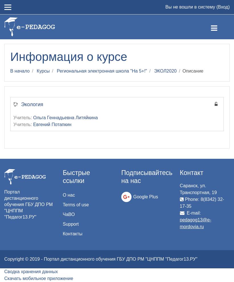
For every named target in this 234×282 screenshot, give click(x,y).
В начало (20, 71)
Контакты (73, 233)
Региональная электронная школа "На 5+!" (102, 71)
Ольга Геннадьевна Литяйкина (65, 117)
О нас (69, 195)
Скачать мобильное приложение (38, 278)
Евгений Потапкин (52, 124)
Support (71, 224)
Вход (223, 7)
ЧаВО (69, 214)
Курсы (43, 71)
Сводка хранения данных (31, 271)
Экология (32, 104)
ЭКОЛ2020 (165, 71)
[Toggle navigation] (219, 27)
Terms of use (76, 204)
